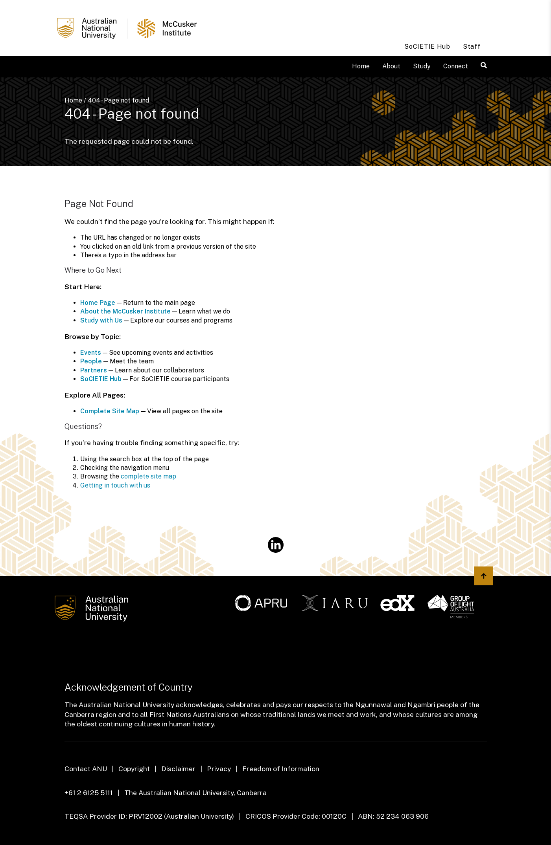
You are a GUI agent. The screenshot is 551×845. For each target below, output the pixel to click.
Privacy (219, 768)
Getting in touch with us (115, 485)
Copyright (134, 768)
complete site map (148, 476)
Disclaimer (178, 768)
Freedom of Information (280, 768)
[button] (483, 65)
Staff (472, 46)
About (391, 66)
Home (361, 66)
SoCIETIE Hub (427, 46)
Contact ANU (85, 768)
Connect (455, 66)
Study (422, 66)
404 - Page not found (118, 100)
